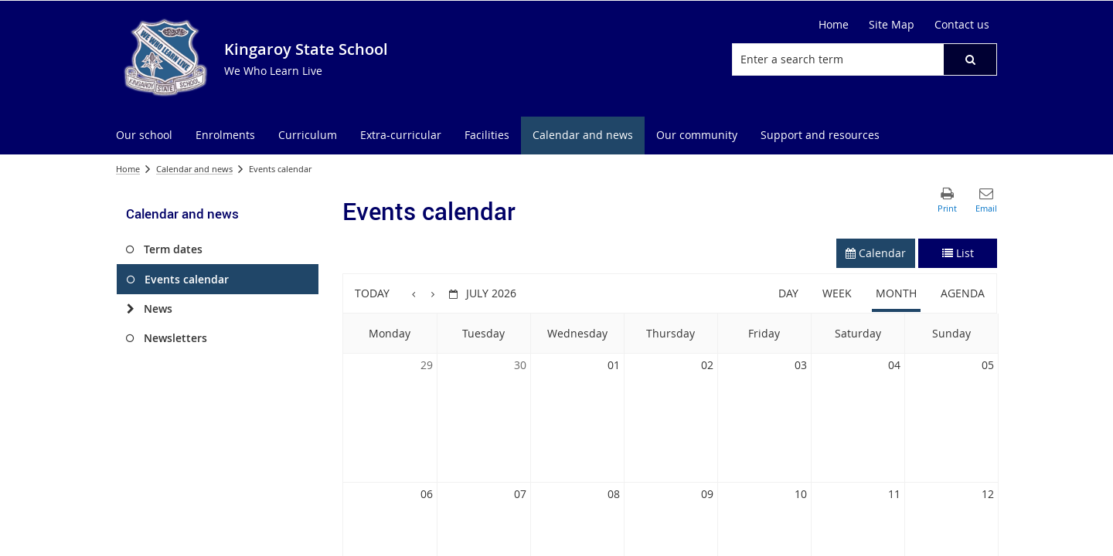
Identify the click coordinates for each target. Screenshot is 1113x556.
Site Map (891, 24)
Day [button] (788, 293)
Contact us (961, 24)
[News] (130, 309)
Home (834, 24)
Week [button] (837, 293)
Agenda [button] (963, 293)
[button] (970, 59)
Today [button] (372, 293)
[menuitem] (144, 135)
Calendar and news (194, 169)
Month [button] (896, 293)
